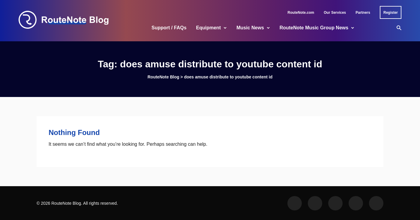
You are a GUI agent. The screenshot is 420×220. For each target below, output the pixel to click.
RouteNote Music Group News (314, 27)
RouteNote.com (301, 12)
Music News (250, 27)
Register (390, 12)
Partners (363, 12)
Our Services (335, 12)
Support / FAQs (169, 27)
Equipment (208, 27)
